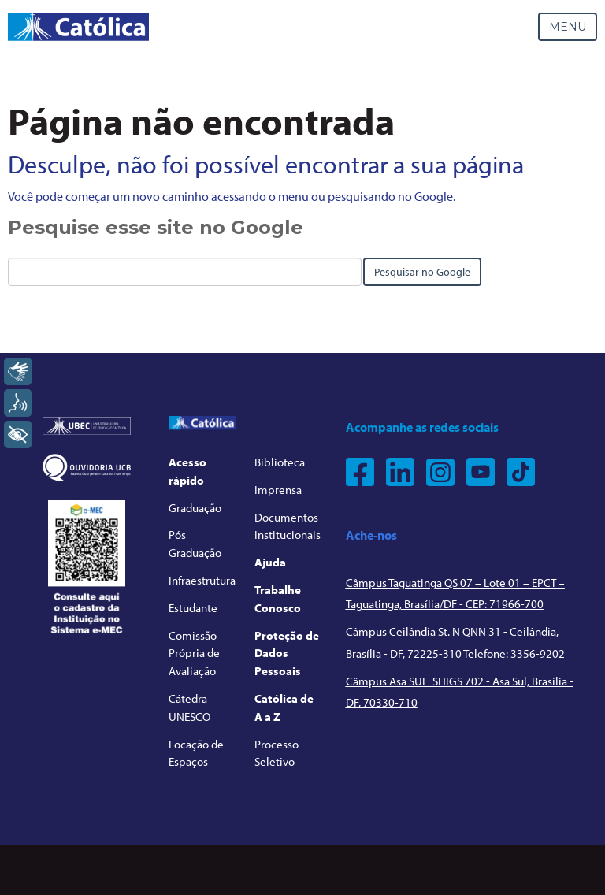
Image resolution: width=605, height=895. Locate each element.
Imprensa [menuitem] (278, 489)
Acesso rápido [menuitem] (187, 471)
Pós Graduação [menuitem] (195, 543)
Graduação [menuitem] (195, 507)
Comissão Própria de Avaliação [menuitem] (194, 653)
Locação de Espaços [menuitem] (196, 753)
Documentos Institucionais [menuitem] (287, 526)
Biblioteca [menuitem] (279, 462)
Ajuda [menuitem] (270, 562)
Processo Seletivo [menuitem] (276, 753)
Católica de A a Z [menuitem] (284, 707)
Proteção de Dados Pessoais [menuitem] (286, 653)
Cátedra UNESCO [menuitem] (189, 707)
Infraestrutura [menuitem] (202, 580)
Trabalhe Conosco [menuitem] (277, 598)
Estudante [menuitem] (193, 607)
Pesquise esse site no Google (155, 227)
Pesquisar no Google (422, 272)
